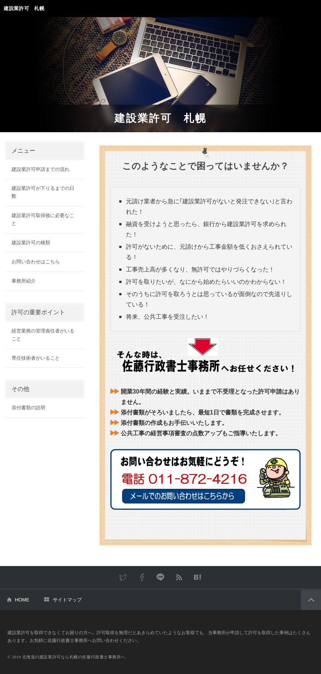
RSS (179, 577)
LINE (160, 577)
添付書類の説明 (28, 407)
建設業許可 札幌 (24, 8)
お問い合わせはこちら (36, 261)
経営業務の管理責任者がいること (43, 334)
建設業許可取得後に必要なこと (43, 219)
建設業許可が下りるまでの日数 (43, 192)
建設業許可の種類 (31, 242)
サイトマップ (67, 600)
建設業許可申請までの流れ (40, 169)
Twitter (123, 577)
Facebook (142, 577)
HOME (22, 600)
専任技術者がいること (36, 358)
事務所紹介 (24, 281)
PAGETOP (311, 600)
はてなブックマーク (197, 577)
